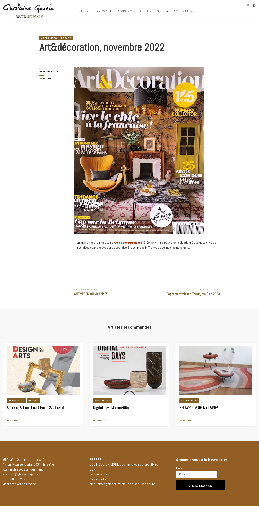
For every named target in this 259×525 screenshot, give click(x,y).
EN (254, 5)
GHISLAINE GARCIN (48, 71)
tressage (103, 11)
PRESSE (96, 459)
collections (152, 11)
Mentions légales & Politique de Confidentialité (122, 484)
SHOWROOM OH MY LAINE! (198, 407)
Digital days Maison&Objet (112, 407)
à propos (126, 11)
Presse (66, 38)
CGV (92, 469)
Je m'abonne (200, 486)
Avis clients (98, 479)
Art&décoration (125, 242)
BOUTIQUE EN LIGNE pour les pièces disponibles (124, 464)
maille (83, 11)
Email (180, 468)
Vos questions (100, 474)
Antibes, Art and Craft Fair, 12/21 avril (35, 407)
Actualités (184, 11)
